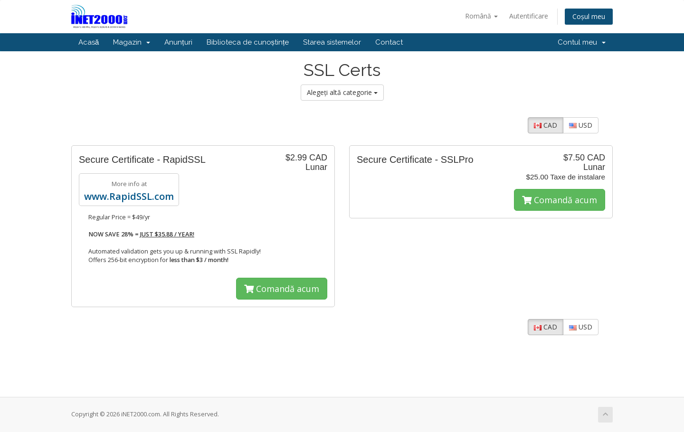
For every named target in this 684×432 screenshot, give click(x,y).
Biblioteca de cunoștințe (248, 42)
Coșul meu (588, 16)
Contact (389, 42)
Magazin (131, 42)
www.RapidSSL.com (129, 196)
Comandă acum (281, 288)
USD (580, 125)
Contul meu (582, 42)
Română (481, 15)
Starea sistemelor (332, 42)
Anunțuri (178, 42)
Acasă (88, 42)
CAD (545, 125)
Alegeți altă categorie (342, 92)
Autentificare (528, 15)
